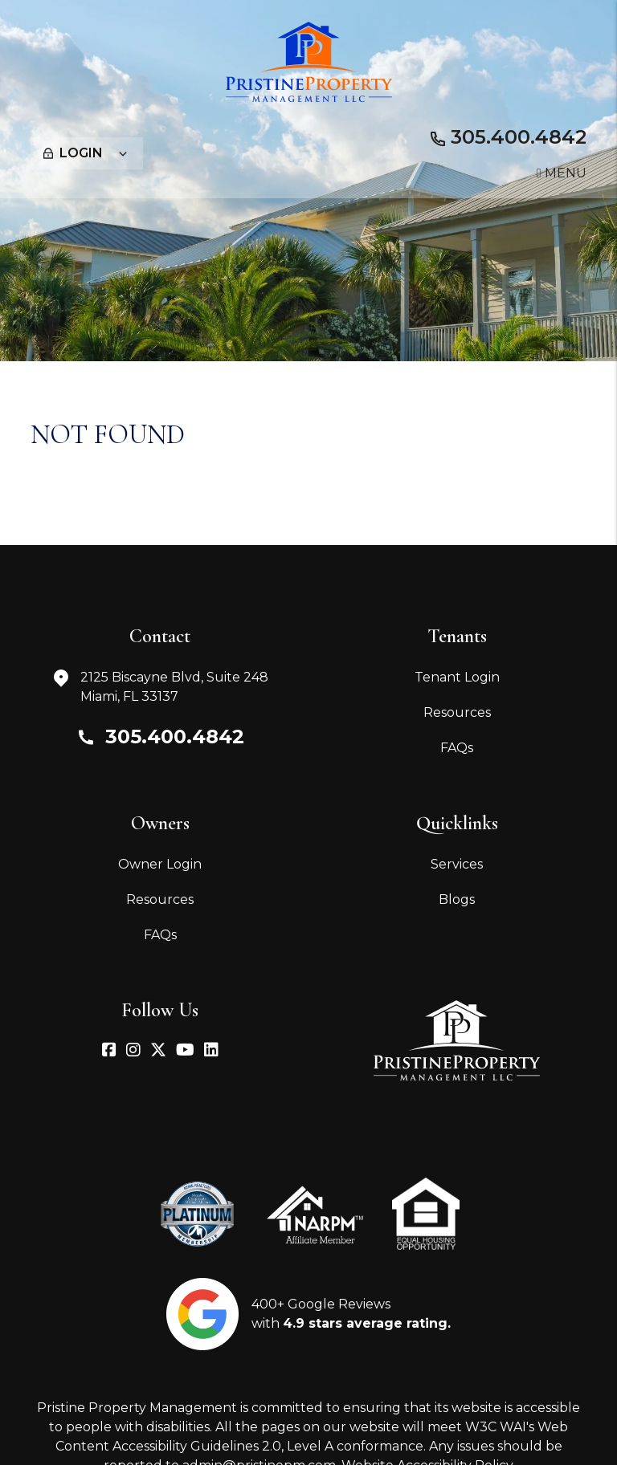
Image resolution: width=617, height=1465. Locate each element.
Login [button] (85, 153)
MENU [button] (561, 173)
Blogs (457, 899)
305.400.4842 (518, 137)
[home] (309, 60)
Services (457, 864)
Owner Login (160, 864)
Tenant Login (457, 677)
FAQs (456, 747)
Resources (457, 712)
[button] (109, 1051)
